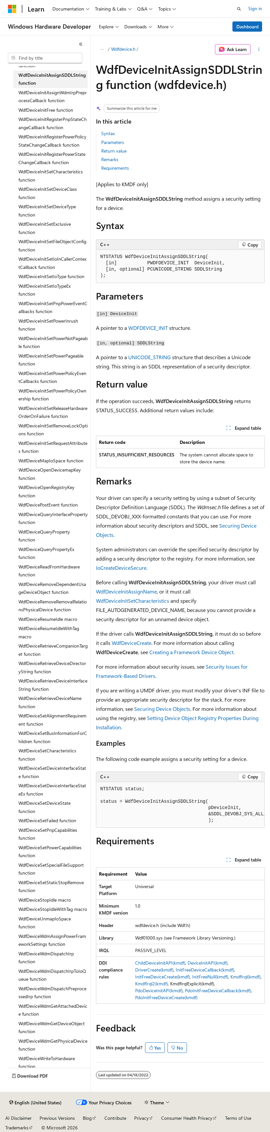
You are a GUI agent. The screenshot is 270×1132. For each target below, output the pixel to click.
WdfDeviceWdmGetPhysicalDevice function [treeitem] (52, 1045)
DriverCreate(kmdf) (154, 970)
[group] (180, 805)
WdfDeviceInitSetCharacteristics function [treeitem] (50, 175)
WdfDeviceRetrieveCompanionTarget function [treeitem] (53, 650)
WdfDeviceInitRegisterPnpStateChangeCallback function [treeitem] (52, 123)
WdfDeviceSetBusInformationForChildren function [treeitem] (52, 737)
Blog (87, 1118)
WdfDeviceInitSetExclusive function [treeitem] (44, 228)
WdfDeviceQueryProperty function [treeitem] (44, 536)
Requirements (115, 168)
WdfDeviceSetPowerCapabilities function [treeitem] (49, 851)
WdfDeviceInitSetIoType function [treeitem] (51, 276)
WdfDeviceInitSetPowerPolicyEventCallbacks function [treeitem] (52, 377)
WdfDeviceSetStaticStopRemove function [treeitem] (51, 886)
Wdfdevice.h (123, 49)
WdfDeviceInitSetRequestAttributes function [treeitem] (52, 447)
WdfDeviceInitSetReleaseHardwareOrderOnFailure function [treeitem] (52, 412)
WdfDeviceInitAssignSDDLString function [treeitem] (52, 79)
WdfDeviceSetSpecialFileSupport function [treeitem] (51, 869)
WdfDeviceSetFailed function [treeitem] (47, 820)
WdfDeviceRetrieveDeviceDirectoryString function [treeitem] (52, 667)
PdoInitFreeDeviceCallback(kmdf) (218, 990)
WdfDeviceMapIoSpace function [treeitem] (50, 460)
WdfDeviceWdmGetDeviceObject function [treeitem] (51, 1027)
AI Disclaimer (18, 1118)
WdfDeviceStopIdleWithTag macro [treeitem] (52, 909)
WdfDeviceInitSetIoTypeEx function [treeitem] (44, 290)
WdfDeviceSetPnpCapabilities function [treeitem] (47, 834)
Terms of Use (238, 1118)
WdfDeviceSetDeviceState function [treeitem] (44, 807)
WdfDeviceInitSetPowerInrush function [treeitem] (48, 325)
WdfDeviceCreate (131, 642)
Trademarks (16, 1127)
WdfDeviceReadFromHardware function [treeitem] (49, 571)
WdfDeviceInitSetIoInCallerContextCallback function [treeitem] (52, 263)
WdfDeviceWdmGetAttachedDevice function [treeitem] (52, 1010)
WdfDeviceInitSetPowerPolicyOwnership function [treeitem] (52, 395)
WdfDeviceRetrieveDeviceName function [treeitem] (49, 702)
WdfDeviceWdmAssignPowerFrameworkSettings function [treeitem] (52, 940)
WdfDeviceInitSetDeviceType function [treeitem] (47, 210)
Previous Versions (57, 1118)
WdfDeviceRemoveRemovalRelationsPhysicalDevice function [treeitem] (52, 605)
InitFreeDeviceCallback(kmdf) (205, 970)
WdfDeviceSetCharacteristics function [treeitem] (47, 754)
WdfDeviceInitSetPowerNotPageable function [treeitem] (53, 342)
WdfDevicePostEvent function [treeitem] (48, 505)
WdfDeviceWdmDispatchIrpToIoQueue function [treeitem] (52, 975)
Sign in (255, 8)
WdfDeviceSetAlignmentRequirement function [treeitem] (52, 719)
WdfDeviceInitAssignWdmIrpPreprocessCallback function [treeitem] (52, 96)
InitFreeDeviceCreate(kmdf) (162, 976)
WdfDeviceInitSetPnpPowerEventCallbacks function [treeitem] (52, 307)
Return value (114, 151)
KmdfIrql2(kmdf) (151, 983)
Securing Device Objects (162, 708)
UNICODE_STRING (149, 357)
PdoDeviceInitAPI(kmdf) (159, 990)
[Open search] (239, 9)
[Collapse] (81, 44)
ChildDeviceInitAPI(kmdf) (160, 963)
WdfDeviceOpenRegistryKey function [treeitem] (46, 491)
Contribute (115, 1118)
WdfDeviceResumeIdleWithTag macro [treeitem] (48, 632)
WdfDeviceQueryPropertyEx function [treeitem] (46, 553)
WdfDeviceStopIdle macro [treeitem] (44, 900)
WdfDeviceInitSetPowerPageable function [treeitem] (50, 360)
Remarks (109, 159)
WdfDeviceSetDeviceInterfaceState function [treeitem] (52, 772)
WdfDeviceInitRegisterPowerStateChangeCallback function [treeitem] (51, 158)
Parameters (112, 142)
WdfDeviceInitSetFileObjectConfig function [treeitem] (52, 245)
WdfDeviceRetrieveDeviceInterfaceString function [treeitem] (52, 685)
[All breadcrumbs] (101, 49)
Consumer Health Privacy (186, 1118)
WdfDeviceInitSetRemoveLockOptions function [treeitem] (53, 429)
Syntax (108, 133)
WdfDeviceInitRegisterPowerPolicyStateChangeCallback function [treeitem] (52, 140)
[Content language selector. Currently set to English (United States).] (35, 1102)
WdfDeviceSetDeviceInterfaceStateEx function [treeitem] (52, 789)
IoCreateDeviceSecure (121, 567)
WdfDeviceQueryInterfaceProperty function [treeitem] (53, 518)
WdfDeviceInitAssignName (126, 591)
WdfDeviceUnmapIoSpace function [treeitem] (44, 922)
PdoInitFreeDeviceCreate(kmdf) (166, 997)
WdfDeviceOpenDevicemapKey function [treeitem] (49, 474)
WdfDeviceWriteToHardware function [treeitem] (46, 1062)
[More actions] (259, 49)
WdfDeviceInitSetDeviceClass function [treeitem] (47, 193)
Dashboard (247, 26)
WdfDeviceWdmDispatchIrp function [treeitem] (46, 957)
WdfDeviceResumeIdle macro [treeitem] (47, 619)
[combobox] (45, 58)
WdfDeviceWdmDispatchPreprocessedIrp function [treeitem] (52, 992)
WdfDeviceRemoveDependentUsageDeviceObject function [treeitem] (52, 588)
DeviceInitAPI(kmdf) (207, 963)
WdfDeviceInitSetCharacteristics (132, 600)
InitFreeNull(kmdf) (210, 976)
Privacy (141, 1118)
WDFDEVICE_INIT (148, 327)
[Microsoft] (12, 9)
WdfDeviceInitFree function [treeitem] (45, 110)
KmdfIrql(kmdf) (245, 976)
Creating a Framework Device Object (191, 652)
